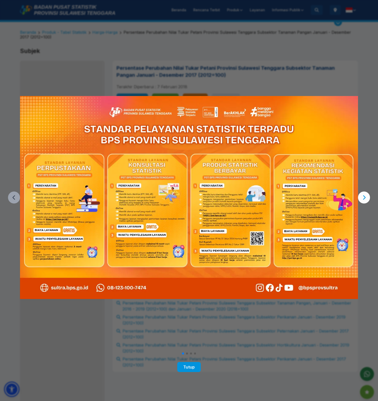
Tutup (189, 367)
